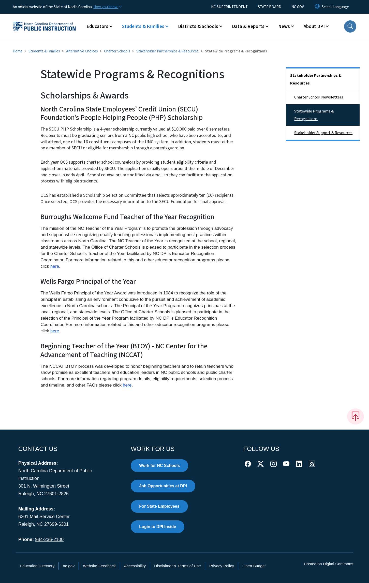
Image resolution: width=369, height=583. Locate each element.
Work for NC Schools (159, 465)
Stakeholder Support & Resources (323, 133)
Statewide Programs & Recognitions (314, 115)
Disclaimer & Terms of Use (177, 566)
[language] (335, 7)
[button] (350, 26)
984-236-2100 (49, 539)
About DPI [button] (314, 26)
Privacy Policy (221, 566)
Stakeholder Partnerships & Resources (167, 51)
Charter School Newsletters (318, 97)
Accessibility (135, 566)
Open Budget (254, 566)
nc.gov (69, 566)
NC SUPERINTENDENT (229, 7)
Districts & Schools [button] (198, 26)
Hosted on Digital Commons (328, 564)
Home (17, 51)
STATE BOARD (269, 7)
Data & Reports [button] (248, 26)
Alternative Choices (82, 51)
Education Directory (37, 566)
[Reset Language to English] (317, 7)
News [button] (284, 26)
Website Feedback (99, 566)
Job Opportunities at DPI (163, 486)
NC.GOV (297, 7)
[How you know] (107, 7)
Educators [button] (97, 26)
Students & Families (44, 51)
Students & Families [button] (143, 26)
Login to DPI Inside (157, 526)
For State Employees (159, 506)
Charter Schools (117, 51)
